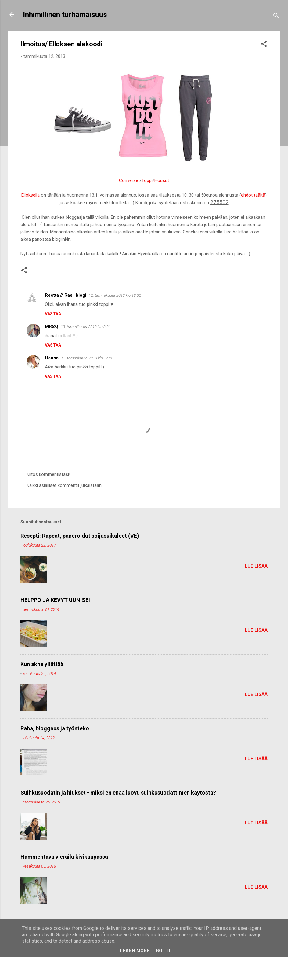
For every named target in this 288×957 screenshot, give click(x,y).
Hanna (52, 358)
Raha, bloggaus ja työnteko (54, 728)
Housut (161, 180)
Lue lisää (256, 566)
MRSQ (51, 326)
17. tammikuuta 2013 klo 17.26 (87, 358)
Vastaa (53, 313)
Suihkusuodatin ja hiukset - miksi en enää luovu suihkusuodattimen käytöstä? (118, 792)
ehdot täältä (253, 195)
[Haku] (276, 16)
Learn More (134, 950)
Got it (163, 950)
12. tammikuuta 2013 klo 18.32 (115, 295)
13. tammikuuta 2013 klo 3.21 (86, 326)
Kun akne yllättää (42, 664)
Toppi (147, 180)
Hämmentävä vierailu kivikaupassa (64, 857)
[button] (264, 45)
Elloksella (30, 195)
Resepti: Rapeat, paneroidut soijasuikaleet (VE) (79, 536)
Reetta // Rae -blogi (65, 295)
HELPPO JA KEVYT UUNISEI (55, 600)
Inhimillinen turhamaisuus (65, 14)
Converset (129, 180)
